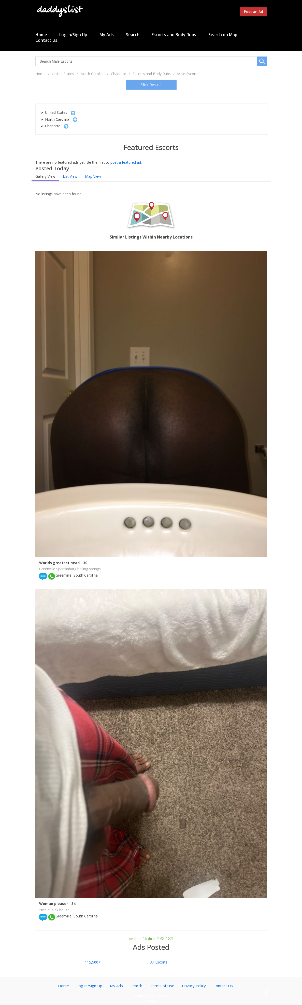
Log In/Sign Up (73, 34)
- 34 (72, 903)
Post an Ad (253, 11)
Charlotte (118, 73)
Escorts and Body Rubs (174, 34)
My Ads (106, 34)
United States (63, 73)
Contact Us (46, 40)
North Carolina (92, 73)
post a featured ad (125, 162)
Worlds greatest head (60, 562)
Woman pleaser (54, 903)
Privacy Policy (194, 985)
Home (41, 34)
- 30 (84, 562)
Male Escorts (187, 73)
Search (132, 34)
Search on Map (222, 34)
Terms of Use (162, 985)
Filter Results (151, 84)
